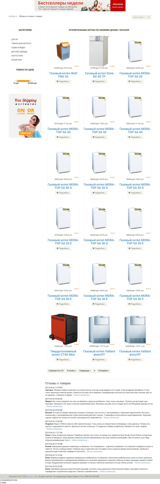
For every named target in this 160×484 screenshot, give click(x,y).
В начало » (71, 371)
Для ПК (14, 39)
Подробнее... (63, 81)
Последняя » (103, 371)
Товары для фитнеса (21, 43)
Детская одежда (19, 52)
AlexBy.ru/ (31, 476)
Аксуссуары (17, 56)
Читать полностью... (82, 395)
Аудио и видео (18, 48)
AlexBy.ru (13, 16)
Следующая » (84, 371)
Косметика (16, 60)
